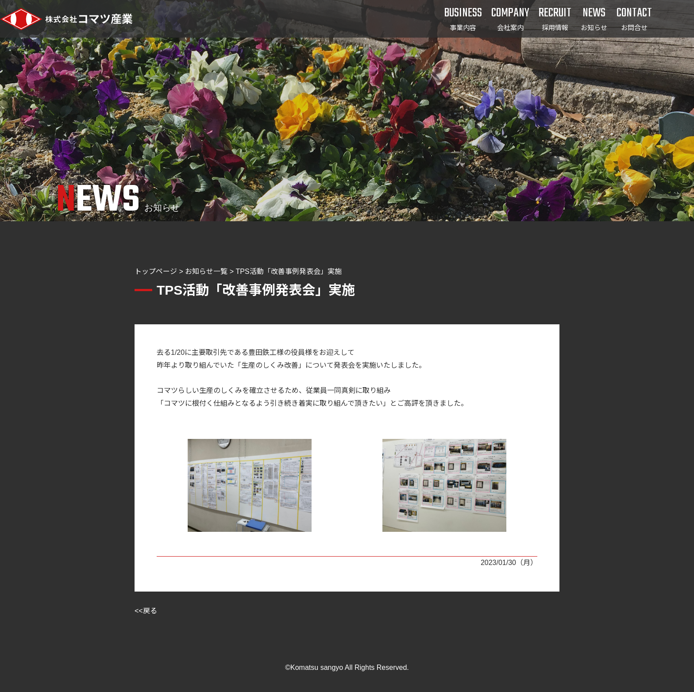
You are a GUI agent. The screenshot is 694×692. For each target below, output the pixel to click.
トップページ (156, 271)
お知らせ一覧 (206, 271)
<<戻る (146, 611)
